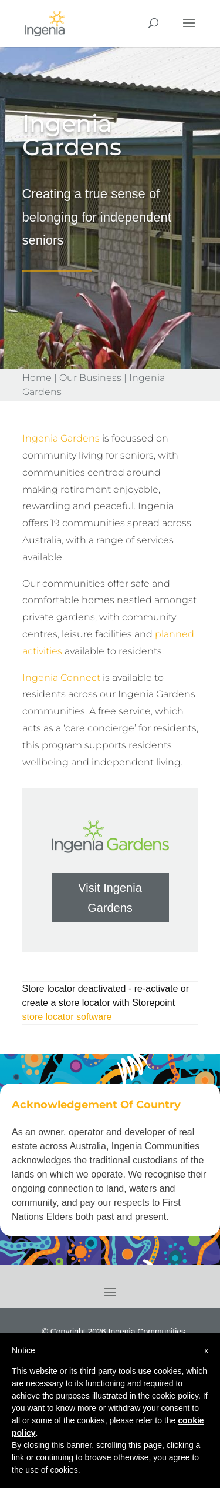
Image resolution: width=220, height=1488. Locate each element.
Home (37, 377)
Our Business (90, 377)
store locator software (67, 1017)
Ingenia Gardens (61, 438)
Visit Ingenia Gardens (110, 897)
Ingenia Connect (61, 677)
